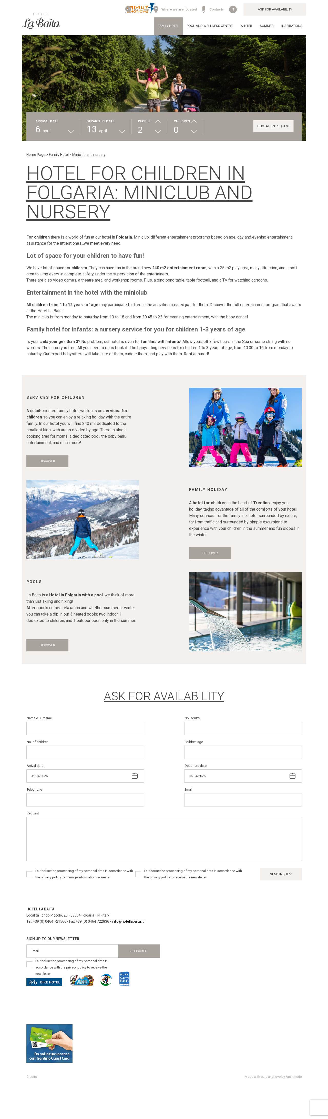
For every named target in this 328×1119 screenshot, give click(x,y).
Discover (47, 461)
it (232, 9)
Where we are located (179, 9)
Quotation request (273, 126)
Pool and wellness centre (210, 26)
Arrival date (35, 766)
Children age (193, 742)
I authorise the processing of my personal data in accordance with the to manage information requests (84, 874)
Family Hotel (168, 26)
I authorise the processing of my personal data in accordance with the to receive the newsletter (193, 874)
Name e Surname (39, 718)
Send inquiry (281, 874)
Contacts (216, 9)
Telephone (34, 789)
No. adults (192, 718)
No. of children (37, 742)
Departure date (195, 766)
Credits (31, 1077)
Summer (267, 26)
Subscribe (139, 951)
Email (188, 789)
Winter (246, 26)
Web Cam (141, 9)
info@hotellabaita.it (128, 921)
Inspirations (291, 26)
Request (33, 813)
